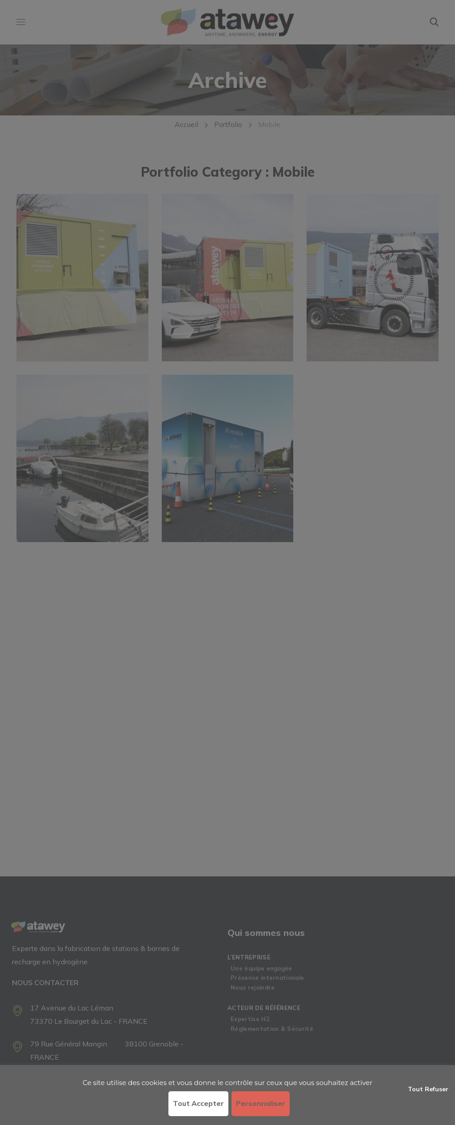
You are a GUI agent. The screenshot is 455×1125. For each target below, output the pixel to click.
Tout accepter (198, 1103)
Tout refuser (428, 1089)
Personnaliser (260, 1103)
